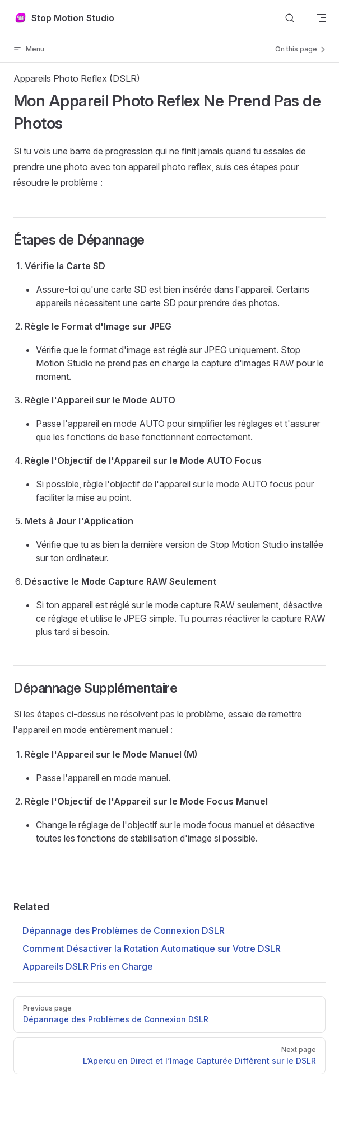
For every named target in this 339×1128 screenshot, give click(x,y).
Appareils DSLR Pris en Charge (87, 966)
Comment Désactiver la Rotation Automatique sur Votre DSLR (151, 948)
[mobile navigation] (321, 18)
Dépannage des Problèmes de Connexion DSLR (123, 930)
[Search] (289, 18)
